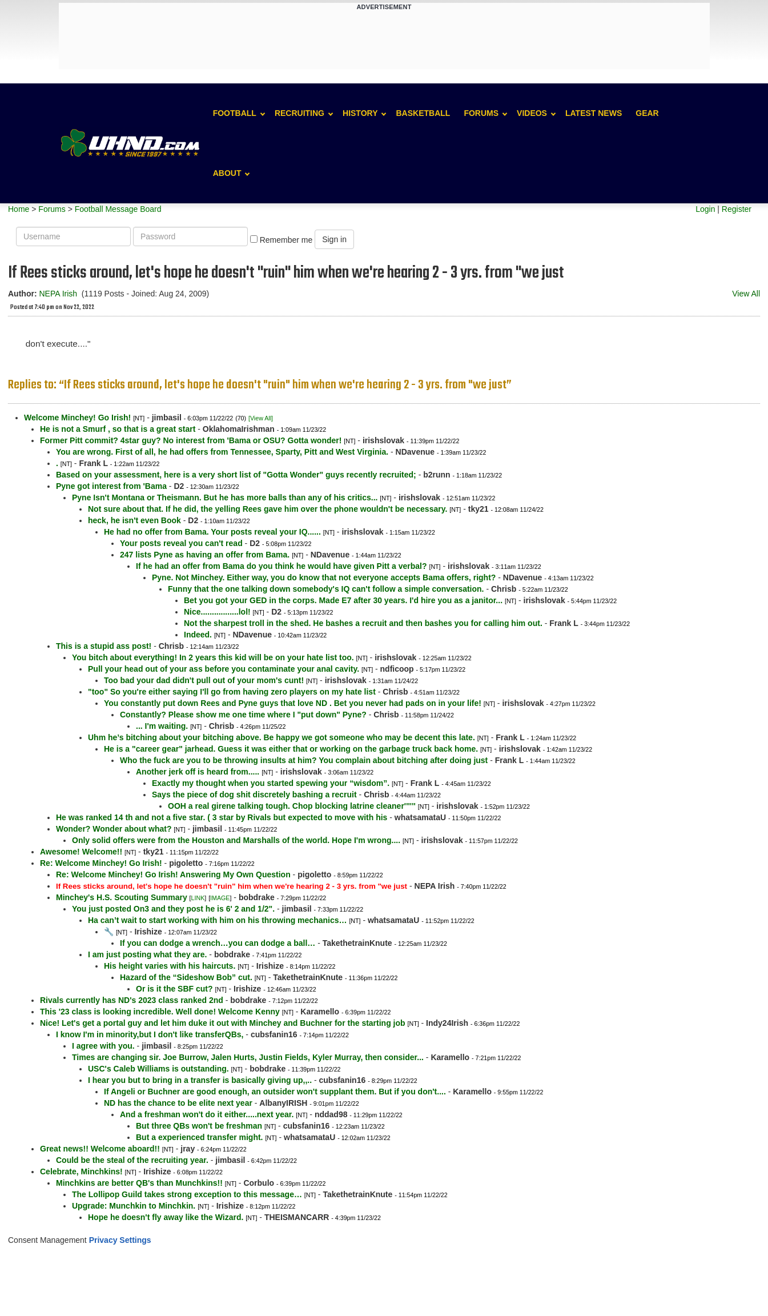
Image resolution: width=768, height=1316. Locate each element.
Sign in (334, 239)
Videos (532, 113)
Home (18, 209)
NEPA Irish (58, 293)
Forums (481, 113)
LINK (198, 897)
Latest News (593, 113)
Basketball (423, 113)
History (360, 113)
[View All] (260, 418)
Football (234, 113)
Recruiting (299, 113)
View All (746, 293)
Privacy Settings (120, 1240)
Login (705, 209)
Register (736, 209)
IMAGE (220, 897)
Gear (647, 113)
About (227, 173)
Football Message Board (118, 209)
